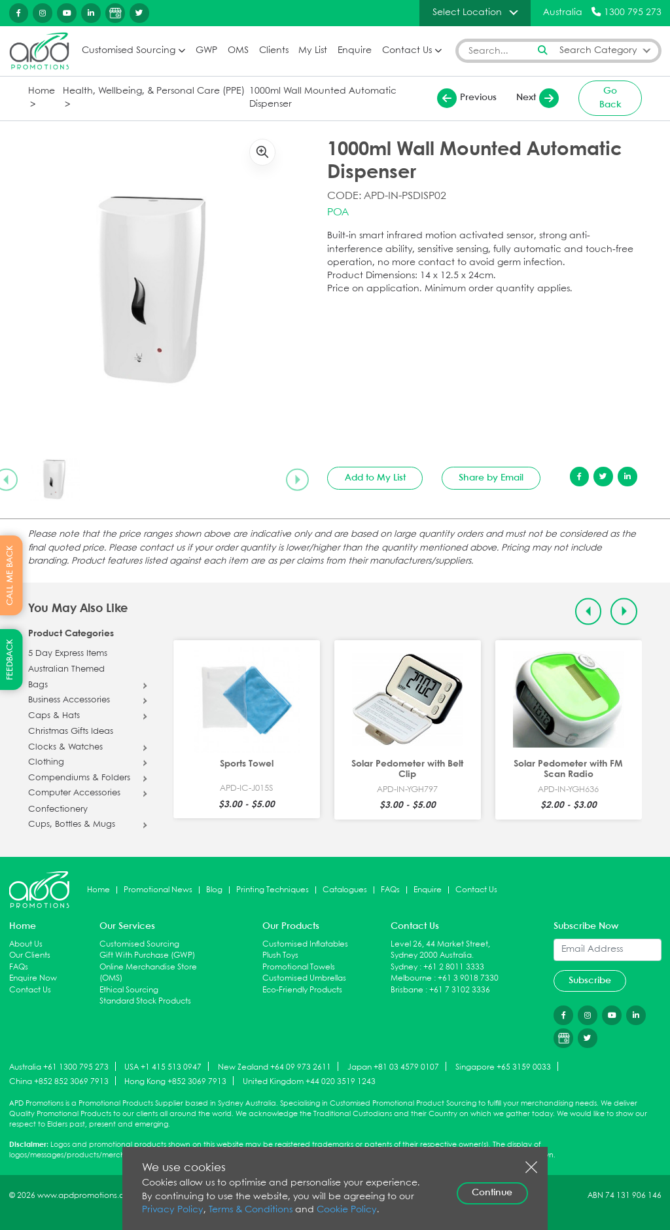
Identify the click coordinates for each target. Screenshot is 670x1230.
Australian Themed (66, 670)
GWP (206, 50)
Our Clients (29, 955)
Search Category (598, 50)
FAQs (390, 890)
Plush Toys (280, 955)
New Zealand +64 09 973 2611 (274, 1067)
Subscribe (590, 980)
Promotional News (158, 890)
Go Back (610, 98)
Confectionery (58, 810)
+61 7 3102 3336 (459, 990)
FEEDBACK (10, 659)
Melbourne (411, 978)
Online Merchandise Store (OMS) (148, 973)
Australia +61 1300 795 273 (59, 1067)
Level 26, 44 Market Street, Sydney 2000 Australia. (440, 950)
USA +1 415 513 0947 (163, 1067)
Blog (214, 890)
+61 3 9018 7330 (468, 978)
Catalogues (345, 890)
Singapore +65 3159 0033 (503, 1067)
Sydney (404, 967)
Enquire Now (33, 978)
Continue (492, 1192)
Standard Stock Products (145, 1001)
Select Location (467, 12)
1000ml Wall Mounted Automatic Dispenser (323, 98)
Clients (274, 50)
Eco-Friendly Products (302, 990)
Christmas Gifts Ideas (70, 732)
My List (312, 50)
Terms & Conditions (250, 1210)
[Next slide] (297, 479)
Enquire (355, 50)
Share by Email (491, 477)
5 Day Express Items (67, 654)
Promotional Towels (298, 967)
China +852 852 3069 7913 (59, 1081)
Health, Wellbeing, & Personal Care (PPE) (154, 91)
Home (41, 91)
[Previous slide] (588, 611)
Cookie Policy (347, 1210)
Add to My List (375, 477)
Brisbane (407, 990)
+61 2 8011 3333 (453, 967)
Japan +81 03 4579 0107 (393, 1067)
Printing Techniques (272, 890)
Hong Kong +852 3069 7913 (175, 1081)
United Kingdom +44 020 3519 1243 (309, 1081)
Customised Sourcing (128, 50)
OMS (238, 50)
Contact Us (407, 50)
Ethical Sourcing (128, 990)
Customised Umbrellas (304, 978)
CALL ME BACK (10, 575)
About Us (26, 944)
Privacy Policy (172, 1210)
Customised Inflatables (305, 944)
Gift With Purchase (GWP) (147, 955)
